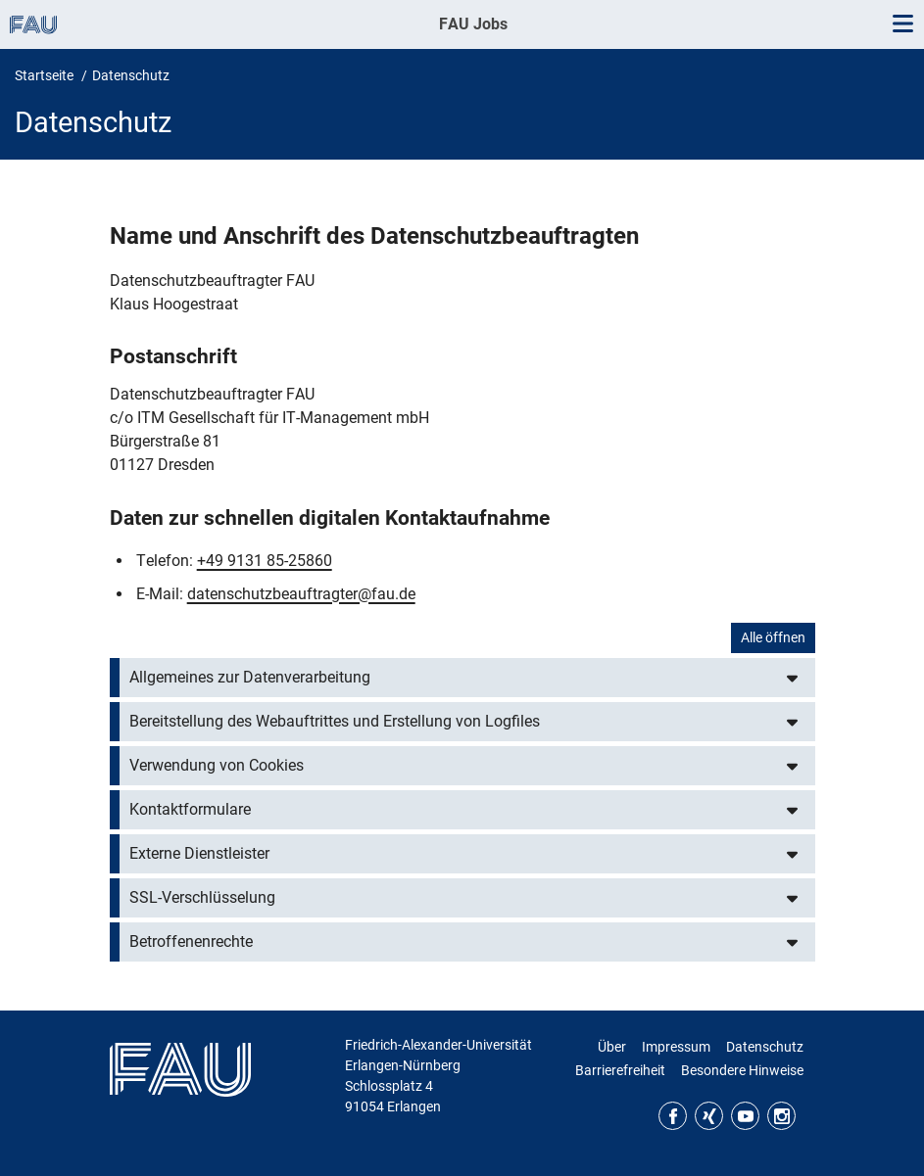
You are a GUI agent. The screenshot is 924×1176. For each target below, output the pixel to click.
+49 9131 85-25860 (264, 560)
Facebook (672, 1116)
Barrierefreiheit (620, 1070)
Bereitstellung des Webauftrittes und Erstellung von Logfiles (334, 721)
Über (612, 1047)
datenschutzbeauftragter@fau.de (301, 594)
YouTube (745, 1116)
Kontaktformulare (190, 809)
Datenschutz (764, 1047)
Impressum (676, 1047)
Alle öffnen (773, 637)
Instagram (781, 1116)
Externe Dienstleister (199, 853)
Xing (709, 1116)
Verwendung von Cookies (216, 765)
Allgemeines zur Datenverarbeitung (249, 677)
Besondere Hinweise (742, 1070)
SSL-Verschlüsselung (202, 897)
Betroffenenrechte (191, 941)
